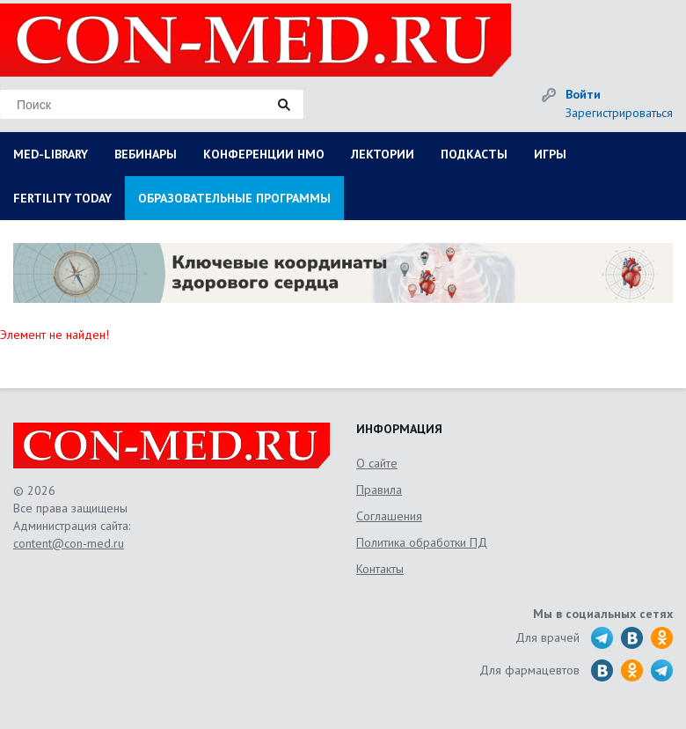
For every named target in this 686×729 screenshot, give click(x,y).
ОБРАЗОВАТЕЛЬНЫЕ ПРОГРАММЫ (234, 198)
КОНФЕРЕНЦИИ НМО (264, 154)
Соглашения (389, 516)
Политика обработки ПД (421, 542)
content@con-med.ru (68, 543)
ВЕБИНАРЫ (145, 154)
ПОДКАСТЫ (474, 154)
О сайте (377, 463)
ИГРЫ (550, 154)
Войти (583, 94)
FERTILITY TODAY (62, 198)
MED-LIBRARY (50, 154)
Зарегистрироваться (619, 113)
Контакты (380, 569)
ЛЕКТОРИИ (382, 154)
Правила (379, 489)
